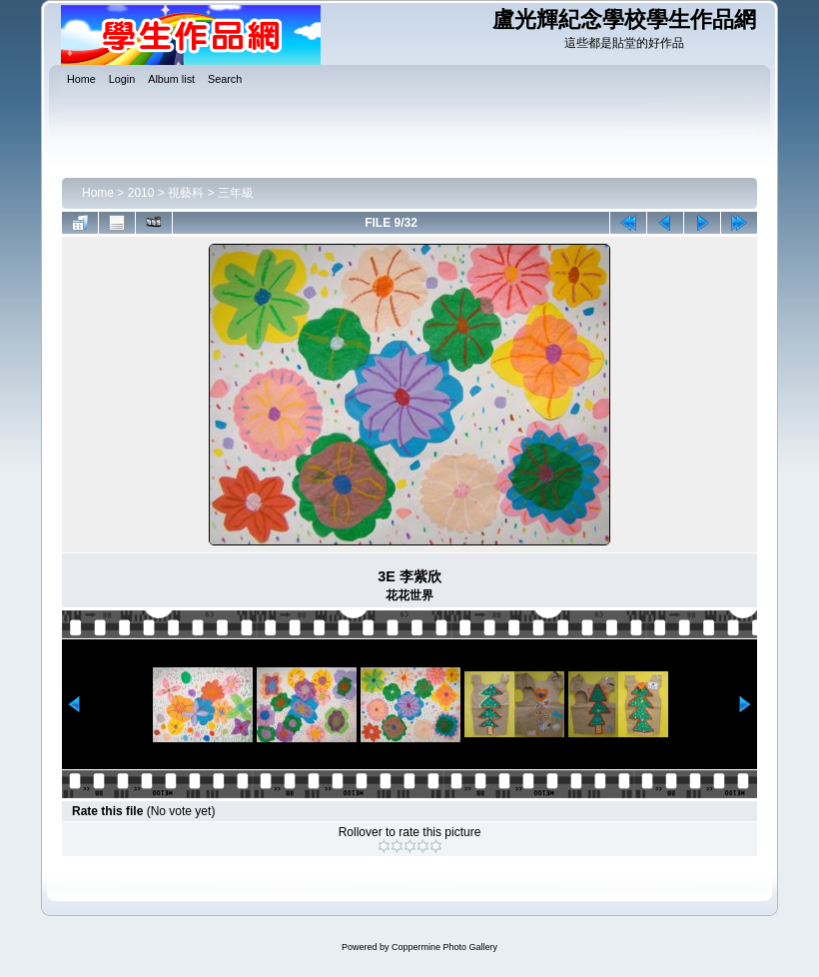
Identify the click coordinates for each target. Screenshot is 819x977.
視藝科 (186, 193)
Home (98, 193)
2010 (141, 193)
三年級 (236, 193)
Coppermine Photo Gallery (444, 947)
